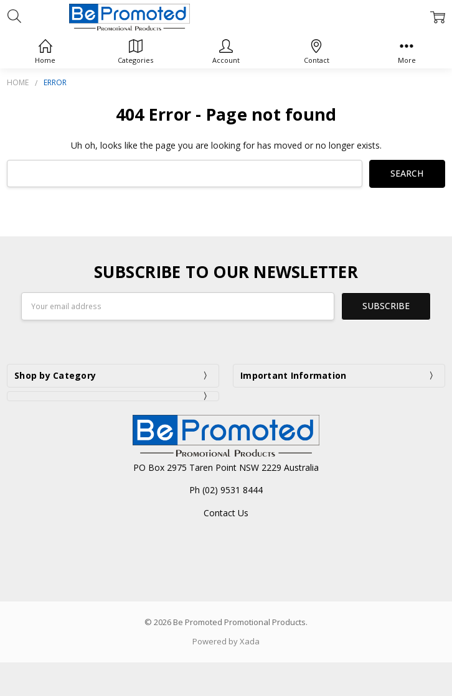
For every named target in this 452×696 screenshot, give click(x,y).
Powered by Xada (226, 641)
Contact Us (226, 512)
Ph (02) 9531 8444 (226, 490)
